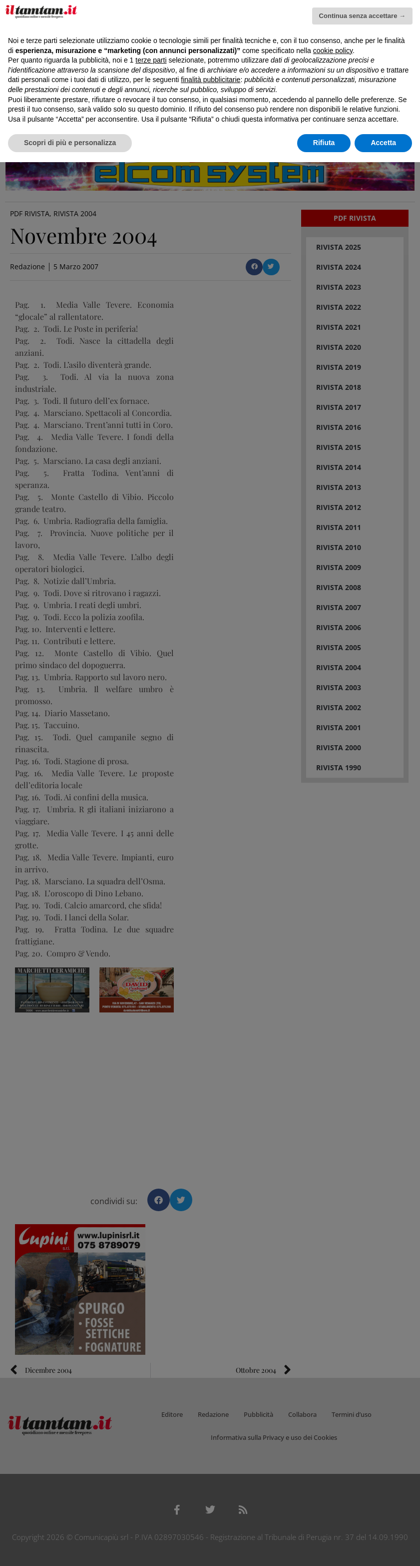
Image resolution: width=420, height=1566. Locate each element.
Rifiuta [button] (324, 143)
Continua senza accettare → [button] (362, 16)
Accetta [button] (383, 143)
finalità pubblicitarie (210, 80)
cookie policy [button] (333, 51)
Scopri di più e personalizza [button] (70, 143)
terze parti (150, 60)
